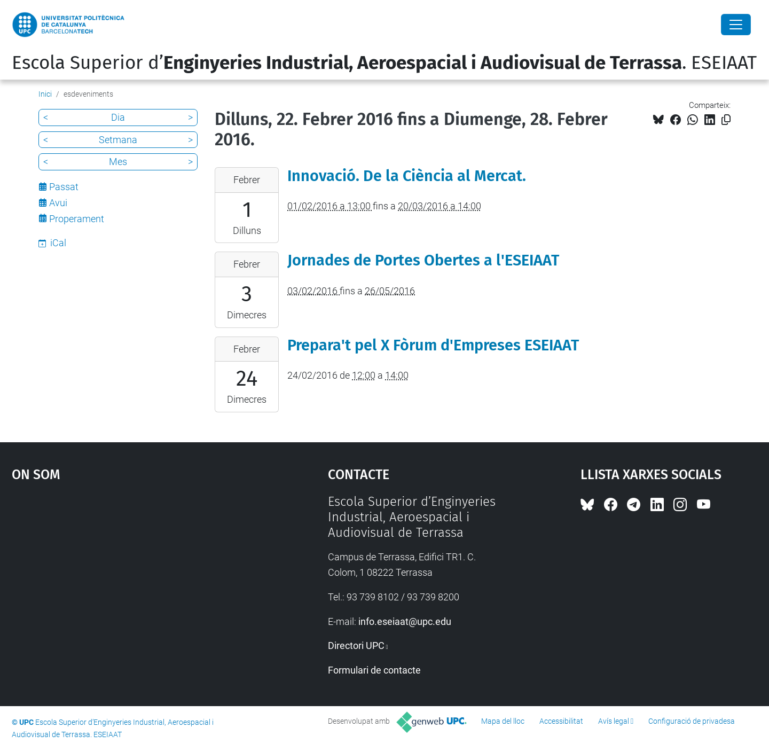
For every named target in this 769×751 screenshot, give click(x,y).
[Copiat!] (726, 120)
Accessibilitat (561, 721)
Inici (45, 94)
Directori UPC (356, 645)
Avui (58, 202)
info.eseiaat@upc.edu (404, 621)
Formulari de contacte (374, 670)
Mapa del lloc (502, 721)
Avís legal (613, 721)
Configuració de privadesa (691, 721)
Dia (118, 117)
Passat (64, 186)
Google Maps (132, 574)
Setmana (118, 139)
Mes (118, 161)
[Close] (736, 24)
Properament (76, 218)
